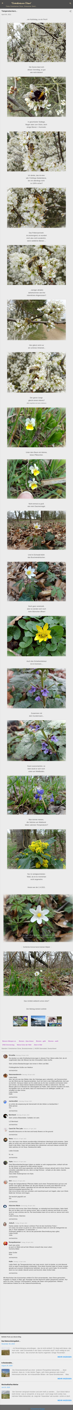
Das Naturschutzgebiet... (10, 1341)
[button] (70, 11)
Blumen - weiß (53, 1041)
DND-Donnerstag (8, 1045)
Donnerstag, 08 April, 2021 (28, 1205)
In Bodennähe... (7, 1363)
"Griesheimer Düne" (21, 3)
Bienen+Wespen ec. (9, 1041)
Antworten (13, 1070)
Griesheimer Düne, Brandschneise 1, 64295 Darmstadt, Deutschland (32, 1048)
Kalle (11, 1261)
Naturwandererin (15, 1074)
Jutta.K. (12, 1223)
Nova (11, 1138)
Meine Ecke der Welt (24, 1045)
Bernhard (12, 1115)
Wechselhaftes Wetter (9, 1384)
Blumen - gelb (41, 1041)
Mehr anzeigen (65, 1357)
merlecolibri (13, 1101)
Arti (10, 1181)
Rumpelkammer (15, 1242)
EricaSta (12, 1055)
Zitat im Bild (38, 1045)
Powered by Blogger (36, 1409)
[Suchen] (70, 4)
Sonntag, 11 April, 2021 (19, 1261)
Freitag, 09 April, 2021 (21, 1223)
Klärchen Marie (14, 1205)
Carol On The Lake (16, 1128)
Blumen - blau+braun (26, 1041)
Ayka (11, 1161)
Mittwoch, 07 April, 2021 (30, 1128)
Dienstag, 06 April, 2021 (22, 1055)
